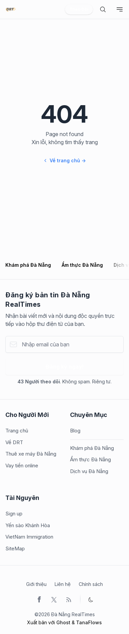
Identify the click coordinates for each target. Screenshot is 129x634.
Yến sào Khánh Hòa (27, 525)
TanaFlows (89, 622)
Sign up (13, 513)
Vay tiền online (21, 465)
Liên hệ (63, 584)
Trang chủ (16, 430)
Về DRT (14, 442)
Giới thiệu (36, 584)
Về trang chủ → (65, 160)
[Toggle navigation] (119, 9)
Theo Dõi (78, 9)
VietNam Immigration (29, 537)
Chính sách (91, 584)
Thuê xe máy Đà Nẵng (30, 454)
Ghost (63, 622)
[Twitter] (54, 599)
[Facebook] (39, 599)
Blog (75, 430)
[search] (103, 9)
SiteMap (15, 548)
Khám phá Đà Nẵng (28, 265)
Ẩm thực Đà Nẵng (82, 265)
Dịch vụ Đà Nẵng (89, 471)
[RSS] (69, 599)
